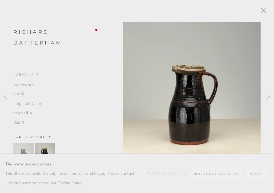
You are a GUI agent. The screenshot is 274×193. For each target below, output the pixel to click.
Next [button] (268, 96)
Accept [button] (257, 173)
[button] (23, 153)
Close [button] (262, 12)
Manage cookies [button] (167, 173)
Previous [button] (5, 96)
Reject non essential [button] (216, 173)
